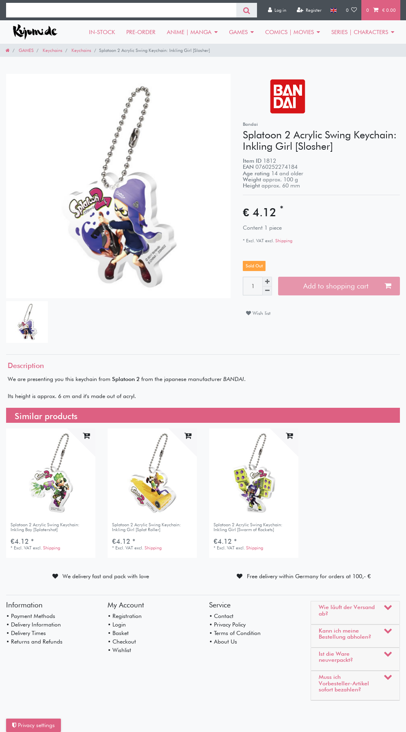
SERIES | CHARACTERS (359, 32)
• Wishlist (119, 650)
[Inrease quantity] (267, 281)
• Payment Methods (30, 616)
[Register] (309, 10)
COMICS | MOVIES (289, 32)
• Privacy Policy (227, 624)
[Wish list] (351, 10)
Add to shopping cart (347, 286)
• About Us (223, 641)
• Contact (221, 616)
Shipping (283, 240)
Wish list (258, 313)
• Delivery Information (33, 624)
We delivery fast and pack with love (106, 576)
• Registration (125, 616)
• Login (117, 624)
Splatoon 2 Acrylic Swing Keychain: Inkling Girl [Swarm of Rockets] (248, 527)
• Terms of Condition (235, 633)
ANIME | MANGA (189, 32)
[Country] (333, 10)
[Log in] (277, 10)
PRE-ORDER (140, 32)
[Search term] (121, 10)
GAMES (238, 32)
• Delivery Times (26, 633)
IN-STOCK (102, 32)
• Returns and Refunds (34, 641)
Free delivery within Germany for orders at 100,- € (309, 576)
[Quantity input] (252, 286)
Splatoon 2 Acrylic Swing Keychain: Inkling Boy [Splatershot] (45, 527)
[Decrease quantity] (267, 291)
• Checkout (122, 641)
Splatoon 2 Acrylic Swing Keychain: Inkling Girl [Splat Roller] (146, 527)
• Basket (118, 633)
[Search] (246, 10)
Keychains (52, 50)
